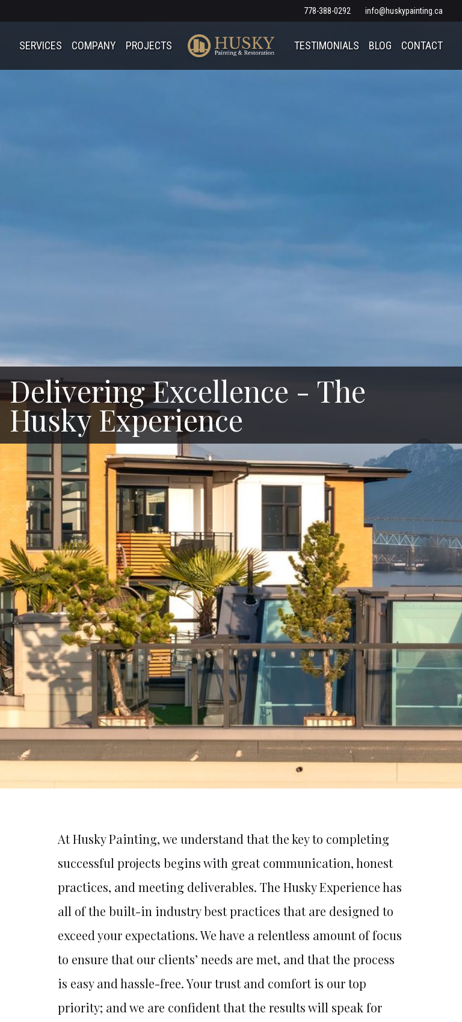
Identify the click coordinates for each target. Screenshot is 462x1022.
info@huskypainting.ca (404, 11)
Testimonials (326, 45)
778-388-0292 (327, 11)
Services (40, 45)
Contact (422, 45)
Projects (149, 45)
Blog (380, 45)
